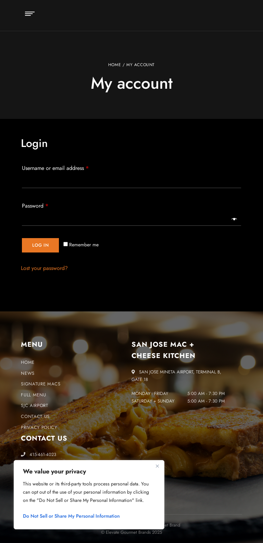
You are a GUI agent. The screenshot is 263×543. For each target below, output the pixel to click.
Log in (40, 245)
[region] (89, 494)
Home (114, 65)
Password (45, 205)
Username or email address (65, 167)
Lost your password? (44, 268)
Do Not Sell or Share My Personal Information (71, 516)
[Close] (157, 466)
